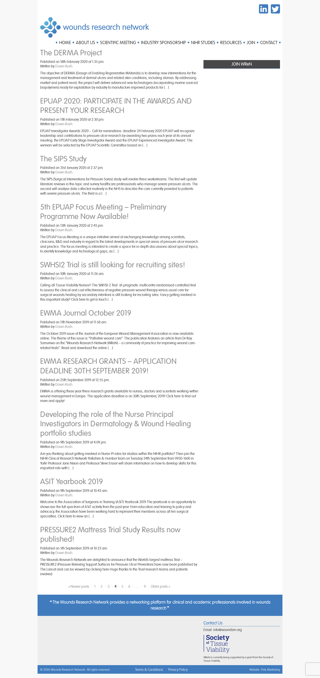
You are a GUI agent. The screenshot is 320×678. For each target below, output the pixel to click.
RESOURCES (231, 43)
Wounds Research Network (106, 27)
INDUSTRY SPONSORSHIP (163, 43)
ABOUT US (85, 43)
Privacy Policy (178, 670)
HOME (65, 43)
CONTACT (268, 43)
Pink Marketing (270, 669)
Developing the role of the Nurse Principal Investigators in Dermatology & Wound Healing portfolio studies (115, 424)
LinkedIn (263, 8)
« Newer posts (78, 587)
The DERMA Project (71, 53)
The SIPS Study (63, 159)
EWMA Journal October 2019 (85, 313)
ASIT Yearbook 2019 (71, 482)
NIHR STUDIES (203, 43)
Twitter (275, 8)
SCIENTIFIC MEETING (118, 43)
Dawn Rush (63, 66)
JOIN (251, 43)
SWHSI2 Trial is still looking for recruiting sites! (112, 265)
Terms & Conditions (149, 670)
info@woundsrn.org (227, 630)
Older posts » (160, 587)
